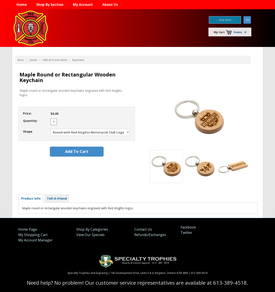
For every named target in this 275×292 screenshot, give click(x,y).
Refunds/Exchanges (150, 234)
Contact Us (143, 229)
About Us (110, 4)
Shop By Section (49, 4)
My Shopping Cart (32, 234)
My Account (83, 4)
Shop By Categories (92, 229)
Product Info (31, 198)
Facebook (188, 227)
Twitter (186, 232)
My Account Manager (35, 240)
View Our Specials (90, 234)
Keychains (78, 60)
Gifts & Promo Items (55, 60)
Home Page (27, 229)
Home (22, 4)
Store (20, 60)
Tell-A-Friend (57, 198)
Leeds (33, 60)
